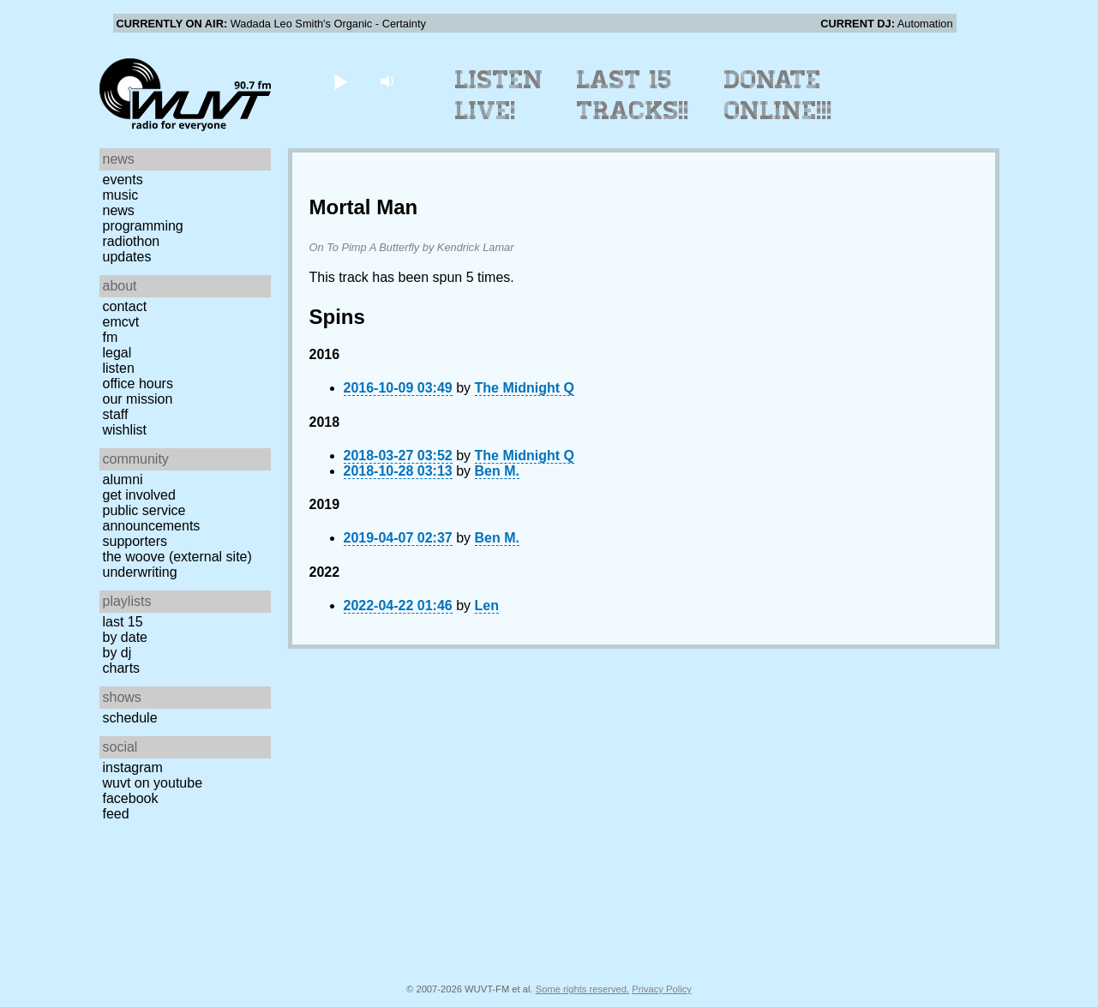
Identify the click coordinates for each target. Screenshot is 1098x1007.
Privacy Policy (662, 989)
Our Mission (138, 399)
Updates (127, 256)
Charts (122, 668)
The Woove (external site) (177, 556)
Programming (143, 226)
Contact (125, 306)
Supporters (135, 541)
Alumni (123, 479)
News (119, 210)
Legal (117, 352)
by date (125, 637)
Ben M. (497, 471)
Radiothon (131, 241)
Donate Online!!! (778, 95)
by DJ (117, 652)
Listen (119, 368)
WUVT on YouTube (153, 783)
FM (110, 337)
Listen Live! (499, 95)
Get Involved (139, 495)
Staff (116, 414)
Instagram (133, 767)
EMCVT (121, 322)
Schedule (130, 717)
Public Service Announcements (152, 518)
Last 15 (123, 621)
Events (123, 179)
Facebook (131, 798)
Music (121, 195)
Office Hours (138, 383)
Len (487, 605)
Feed (116, 813)
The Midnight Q (524, 388)
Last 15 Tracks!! (633, 95)
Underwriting (140, 572)
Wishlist (125, 430)
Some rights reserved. (582, 989)
